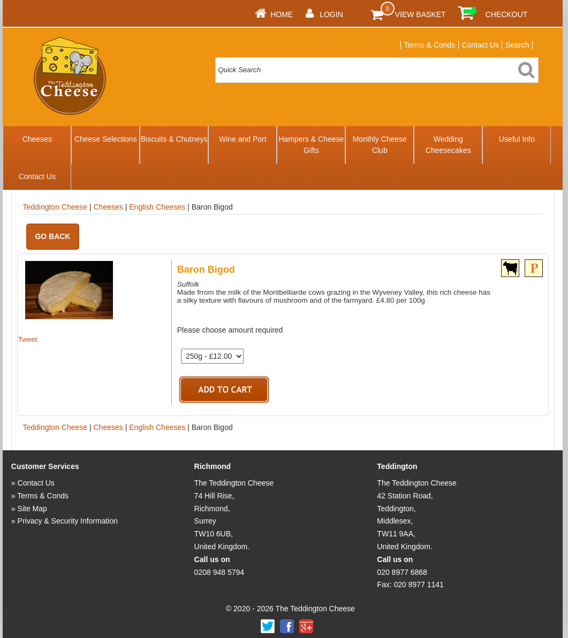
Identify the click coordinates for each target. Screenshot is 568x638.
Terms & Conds (430, 45)
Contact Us (480, 45)
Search (517, 45)
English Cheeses (157, 207)
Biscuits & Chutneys (174, 139)
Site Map (32, 508)
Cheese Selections (105, 139)
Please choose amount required (230, 330)
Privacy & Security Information (68, 521)
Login (331, 14)
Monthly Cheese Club (380, 145)
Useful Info (517, 139)
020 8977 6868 (402, 572)
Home (281, 14)
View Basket (420, 14)
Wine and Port (243, 139)
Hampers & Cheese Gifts (311, 145)
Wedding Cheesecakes (448, 145)
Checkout (507, 14)
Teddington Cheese (54, 207)
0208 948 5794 (219, 572)
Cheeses (37, 139)
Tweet (27, 339)
